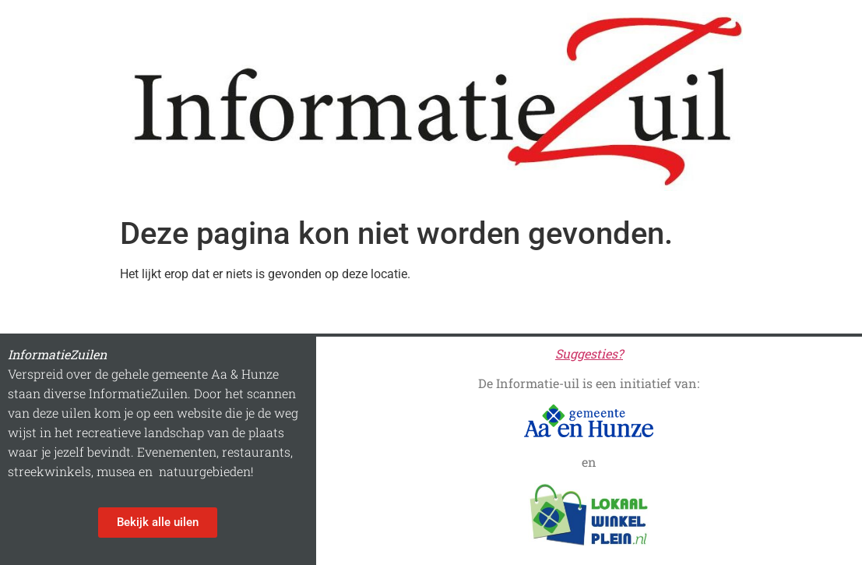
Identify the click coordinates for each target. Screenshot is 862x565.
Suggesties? (589, 353)
